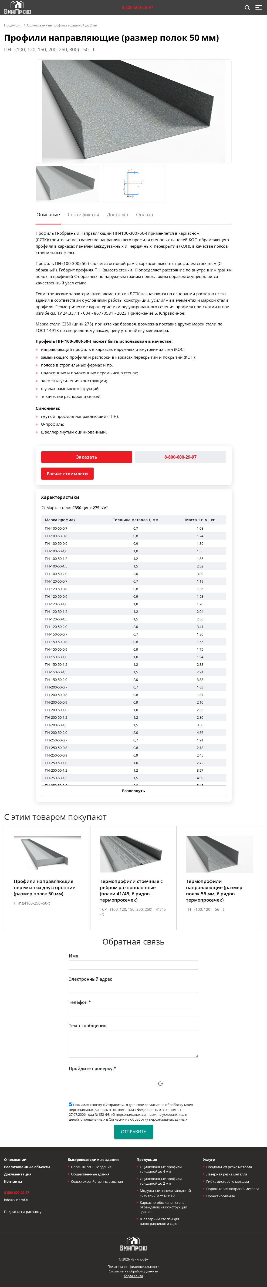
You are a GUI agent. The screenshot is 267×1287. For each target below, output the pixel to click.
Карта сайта (133, 1275)
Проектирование (220, 1196)
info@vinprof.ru (16, 1199)
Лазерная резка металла (226, 1174)
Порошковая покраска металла (232, 1188)
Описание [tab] (48, 214)
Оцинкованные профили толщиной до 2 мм (62, 25)
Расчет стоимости (67, 474)
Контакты (13, 1181)
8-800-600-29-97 (180, 457)
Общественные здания (90, 1174)
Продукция (13, 25)
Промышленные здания (91, 1166)
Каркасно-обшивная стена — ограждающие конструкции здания (164, 1207)
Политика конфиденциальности (133, 1266)
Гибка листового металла (227, 1181)
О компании (15, 1159)
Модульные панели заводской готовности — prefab (165, 1193)
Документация (18, 1174)
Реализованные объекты (27, 1166)
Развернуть (133, 790)
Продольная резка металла (229, 1166)
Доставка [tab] (117, 214)
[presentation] (110, 1083)
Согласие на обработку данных (133, 1271)
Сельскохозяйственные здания (97, 1181)
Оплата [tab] (144, 214)
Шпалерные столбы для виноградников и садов (160, 1221)
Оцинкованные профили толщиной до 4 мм (161, 1169)
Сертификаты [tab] (83, 214)
